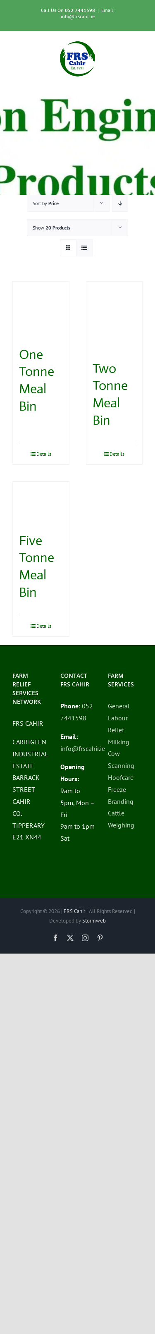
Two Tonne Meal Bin (110, 394)
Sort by (46, 203)
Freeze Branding (121, 795)
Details (43, 454)
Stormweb (94, 920)
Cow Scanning (121, 759)
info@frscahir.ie (82, 748)
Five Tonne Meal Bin (36, 566)
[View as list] (84, 248)
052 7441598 (80, 10)
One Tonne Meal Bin (36, 380)
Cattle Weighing (121, 819)
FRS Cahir (74, 911)
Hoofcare (121, 777)
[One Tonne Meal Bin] (41, 310)
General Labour (119, 712)
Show (51, 228)
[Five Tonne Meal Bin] (41, 503)
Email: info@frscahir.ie (87, 13)
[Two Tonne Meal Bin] (114, 316)
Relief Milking (118, 736)
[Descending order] (120, 203)
